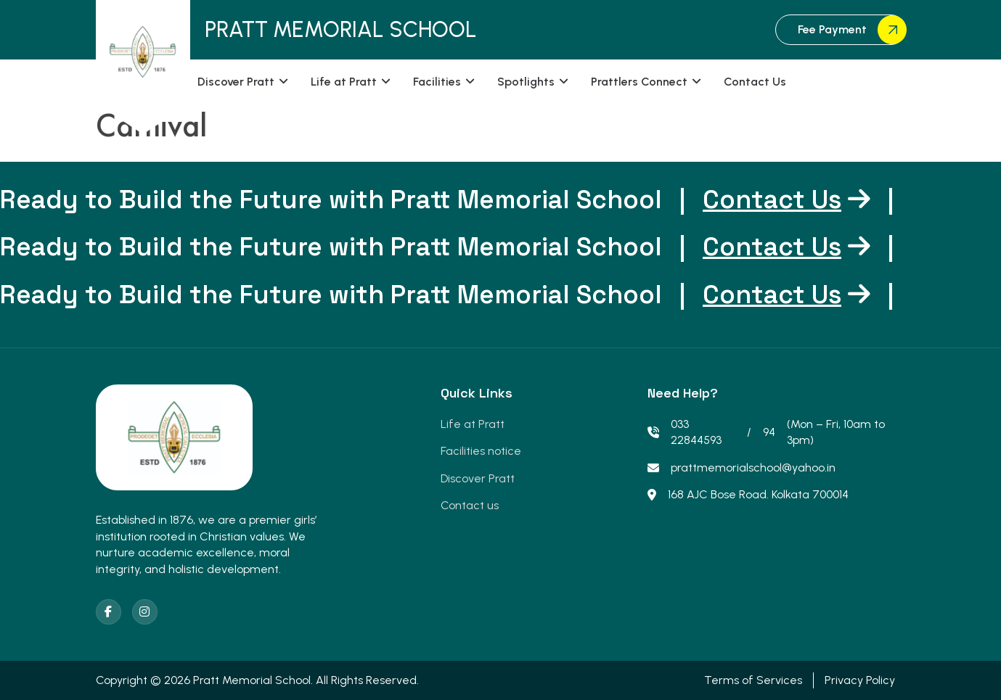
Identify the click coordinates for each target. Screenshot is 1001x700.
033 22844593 (684, 432)
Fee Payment (852, 29)
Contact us (470, 505)
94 (769, 432)
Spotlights (526, 81)
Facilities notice (481, 451)
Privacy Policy (860, 680)
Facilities (437, 81)
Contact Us (755, 81)
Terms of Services (753, 680)
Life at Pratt (344, 81)
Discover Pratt (235, 81)
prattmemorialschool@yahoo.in (741, 467)
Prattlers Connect (639, 81)
